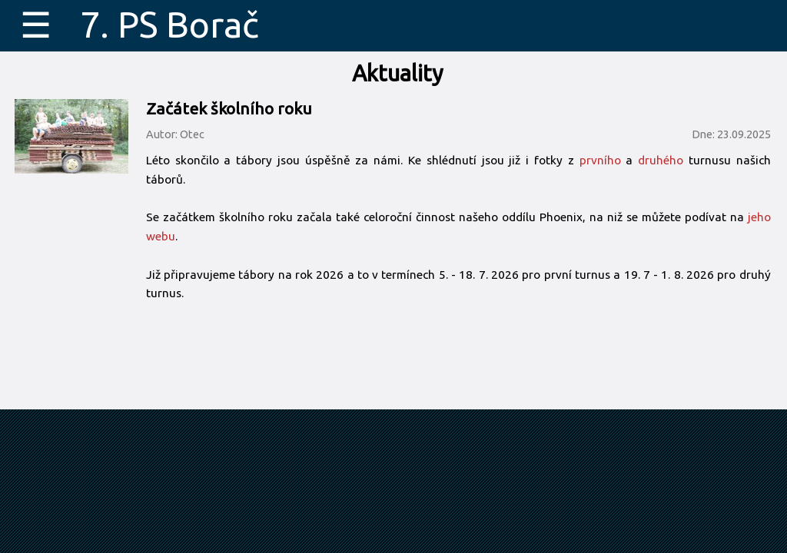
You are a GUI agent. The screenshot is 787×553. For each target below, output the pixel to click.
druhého (660, 160)
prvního (600, 160)
